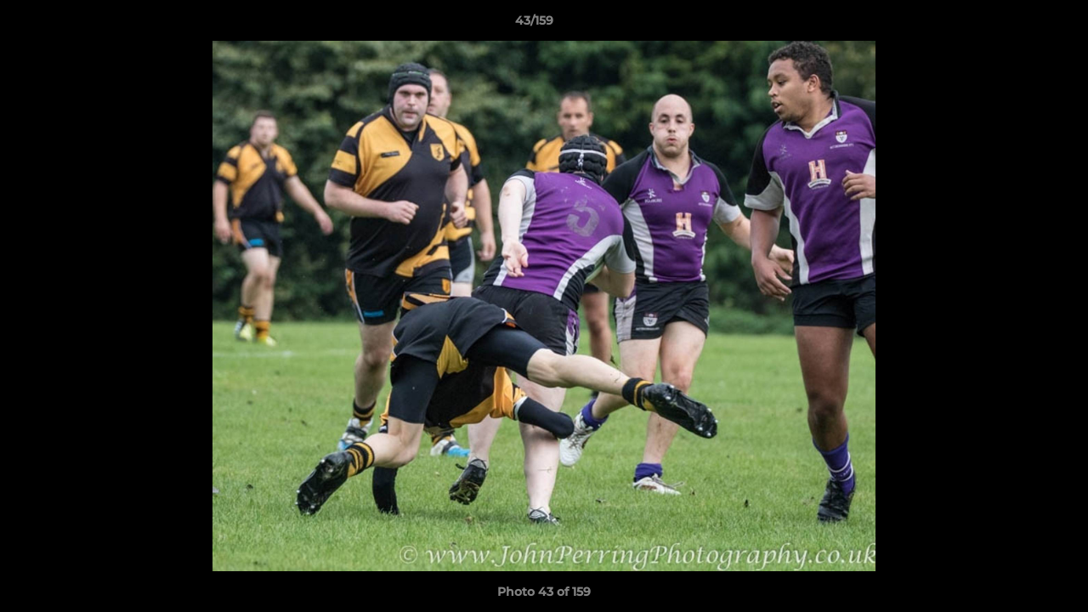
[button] (1016, 24)
